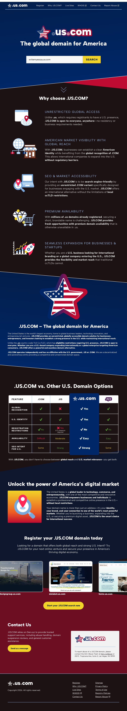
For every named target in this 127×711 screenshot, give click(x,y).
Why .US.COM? (55, 5)
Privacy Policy (101, 686)
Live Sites (69, 5)
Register (40, 5)
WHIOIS (75, 693)
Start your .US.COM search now (63, 605)
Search (92, 59)
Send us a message (19, 648)
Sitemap (99, 683)
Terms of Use (101, 690)
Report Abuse (110, 5)
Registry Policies (102, 693)
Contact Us (95, 5)
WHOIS (81, 5)
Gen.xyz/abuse (106, 654)
